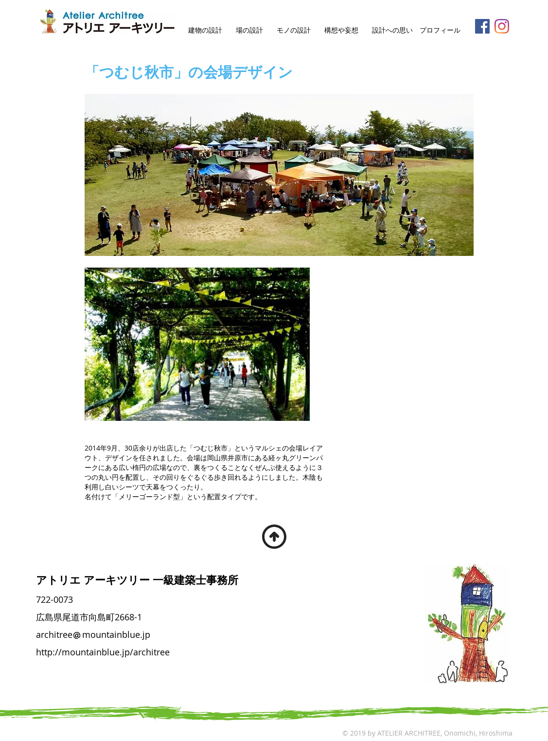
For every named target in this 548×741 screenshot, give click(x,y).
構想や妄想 (341, 30)
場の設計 (249, 30)
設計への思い (392, 30)
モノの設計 (294, 30)
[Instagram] (502, 26)
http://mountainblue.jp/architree (103, 652)
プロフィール (440, 30)
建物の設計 (205, 30)
